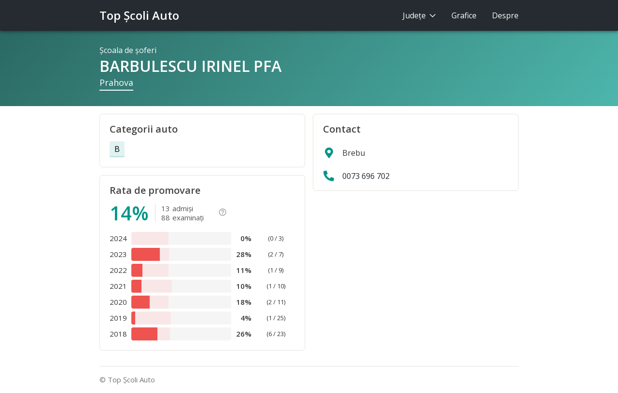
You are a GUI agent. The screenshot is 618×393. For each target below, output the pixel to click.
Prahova (116, 82)
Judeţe (419, 15)
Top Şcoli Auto (139, 15)
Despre (505, 15)
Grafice (464, 15)
